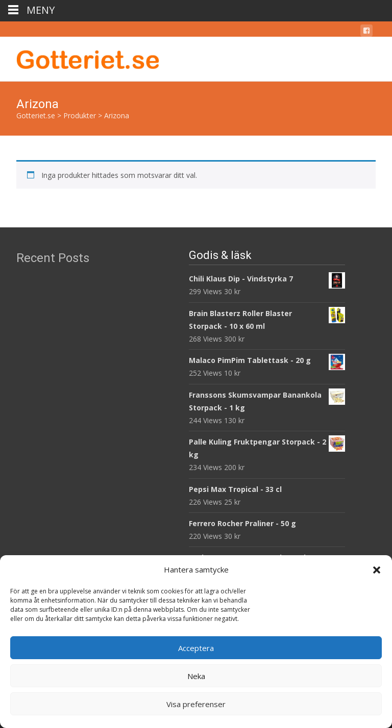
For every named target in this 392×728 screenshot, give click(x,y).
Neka (196, 676)
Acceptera (196, 648)
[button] (377, 570)
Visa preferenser (196, 704)
